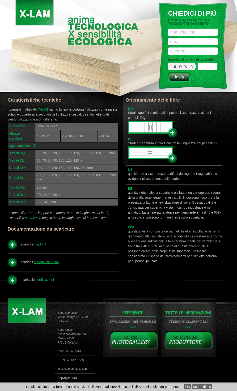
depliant (40, 244)
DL (130, 139)
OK (187, 387)
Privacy (62, 382)
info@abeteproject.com (72, 368)
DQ (130, 109)
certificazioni (45, 280)
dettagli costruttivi (46, 262)
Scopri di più (202, 387)
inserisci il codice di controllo (191, 60)
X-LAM (43, 109)
